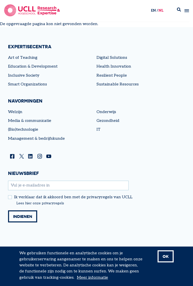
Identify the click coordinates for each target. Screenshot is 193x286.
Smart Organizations (27, 84)
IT (98, 129)
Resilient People (111, 75)
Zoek (179, 11)
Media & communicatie (29, 120)
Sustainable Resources (117, 84)
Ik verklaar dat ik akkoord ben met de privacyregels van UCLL (73, 197)
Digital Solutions (111, 57)
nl (161, 10)
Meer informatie (92, 280)
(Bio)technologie (23, 129)
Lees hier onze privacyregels (40, 203)
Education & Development (33, 66)
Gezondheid (107, 120)
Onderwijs (106, 112)
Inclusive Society (23, 75)
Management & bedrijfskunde (36, 138)
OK (166, 259)
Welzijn (15, 112)
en (153, 10)
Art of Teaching (22, 57)
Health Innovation (113, 66)
